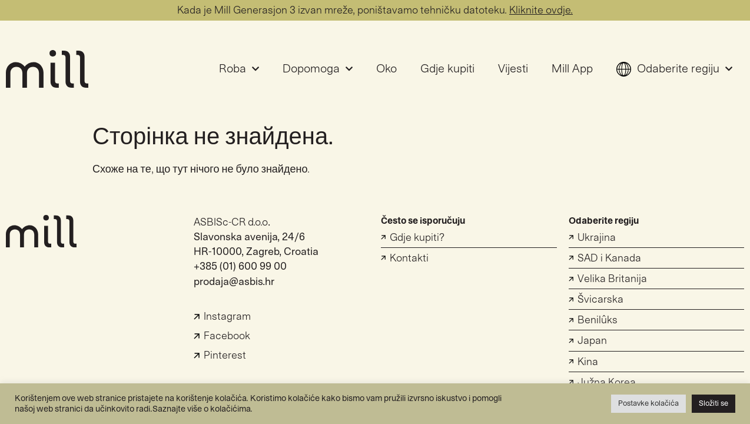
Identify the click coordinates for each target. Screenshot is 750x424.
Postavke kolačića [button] (648, 403)
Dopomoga (318, 69)
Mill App (572, 69)
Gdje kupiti (447, 69)
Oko (386, 69)
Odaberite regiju (674, 69)
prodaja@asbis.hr (234, 282)
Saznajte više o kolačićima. (202, 409)
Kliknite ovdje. (541, 10)
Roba (239, 69)
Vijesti (513, 69)
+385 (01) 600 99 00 (240, 266)
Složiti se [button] (713, 403)
